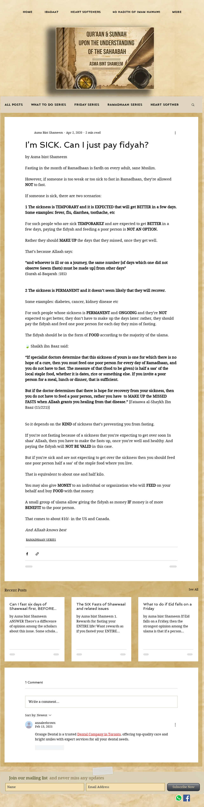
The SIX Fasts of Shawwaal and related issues (100, 606)
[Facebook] (186, 798)
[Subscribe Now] (183, 787)
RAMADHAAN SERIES (124, 104)
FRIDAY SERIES (86, 104)
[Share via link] (37, 554)
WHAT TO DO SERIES (48, 104)
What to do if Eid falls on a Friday (167, 606)
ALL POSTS (14, 104)
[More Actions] (175, 724)
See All (193, 589)
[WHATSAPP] (178, 798)
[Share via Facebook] (27, 554)
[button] (51, 12)
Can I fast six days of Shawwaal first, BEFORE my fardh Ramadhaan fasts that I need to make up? (34, 606)
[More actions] (175, 132)
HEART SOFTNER (164, 104)
